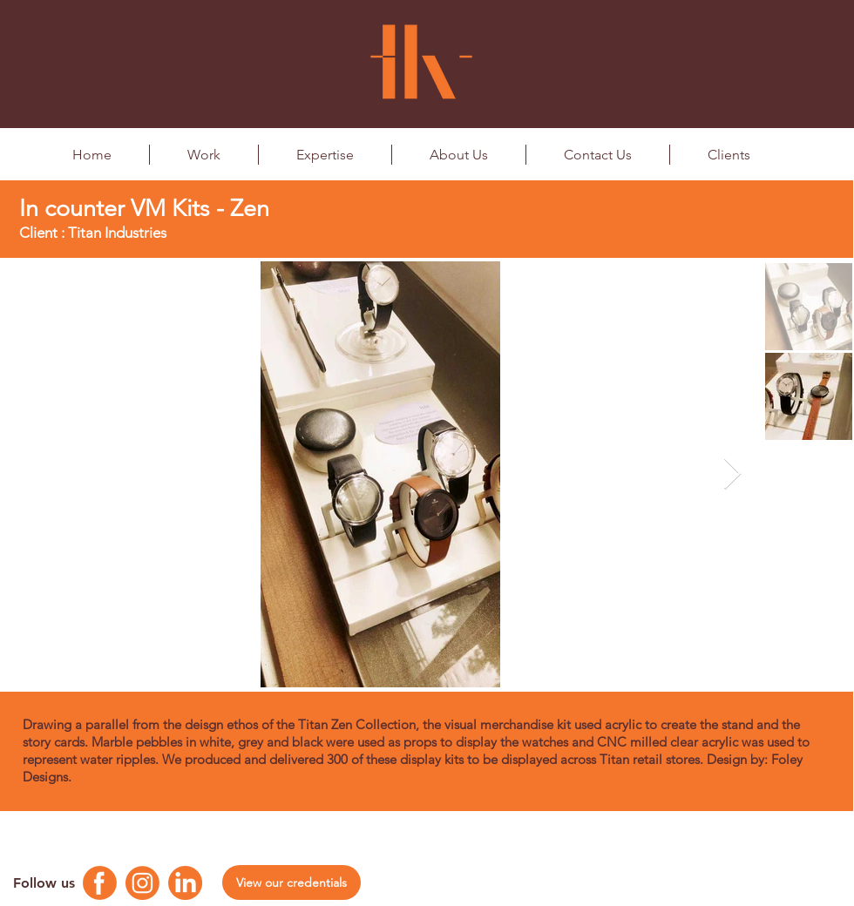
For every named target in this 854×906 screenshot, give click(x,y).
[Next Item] (732, 474)
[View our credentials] (291, 882)
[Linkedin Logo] (185, 883)
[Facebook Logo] (100, 883)
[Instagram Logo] (142, 883)
